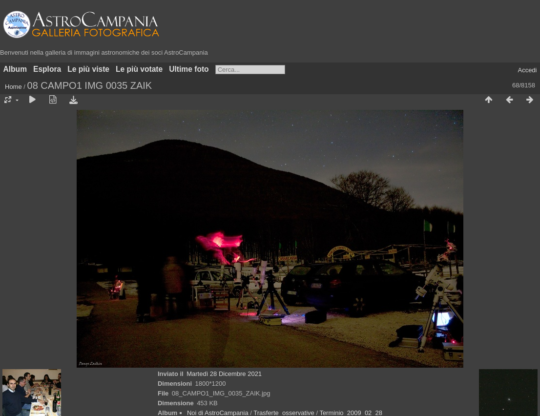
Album (15, 69)
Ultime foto (188, 69)
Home (13, 86)
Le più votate (139, 69)
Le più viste (88, 69)
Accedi (527, 70)
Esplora (47, 69)
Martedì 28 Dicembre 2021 (224, 373)
